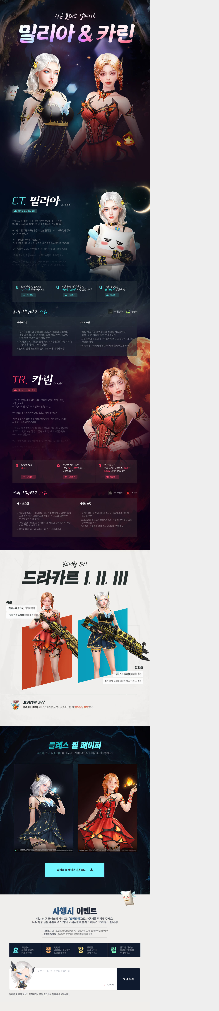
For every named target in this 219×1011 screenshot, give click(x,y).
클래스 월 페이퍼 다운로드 (74, 870)
